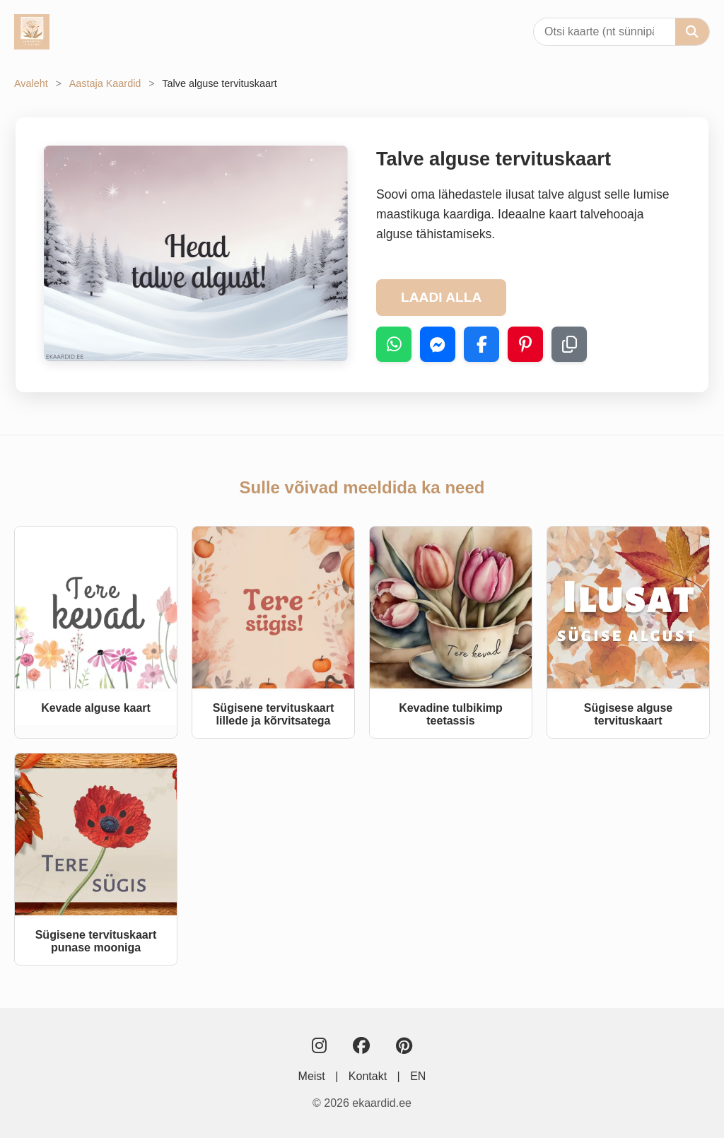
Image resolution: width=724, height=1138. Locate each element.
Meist (311, 1076)
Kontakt (368, 1076)
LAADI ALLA (441, 297)
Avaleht (31, 83)
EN (418, 1076)
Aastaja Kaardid (105, 83)
